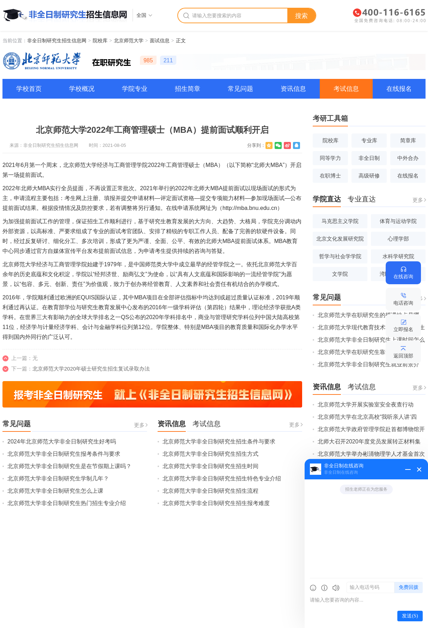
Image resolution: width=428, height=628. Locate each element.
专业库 (369, 140)
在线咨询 (403, 276)
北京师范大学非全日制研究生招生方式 (210, 454)
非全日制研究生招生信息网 (56, 40)
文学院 (340, 274)
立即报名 (403, 329)
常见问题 (240, 88)
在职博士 (330, 176)
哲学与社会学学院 (340, 256)
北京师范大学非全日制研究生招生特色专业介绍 (222, 478)
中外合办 (407, 158)
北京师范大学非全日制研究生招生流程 (210, 491)
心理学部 (398, 239)
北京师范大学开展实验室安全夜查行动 (366, 405)
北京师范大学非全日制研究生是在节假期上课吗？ (69, 466)
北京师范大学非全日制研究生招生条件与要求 (219, 441)
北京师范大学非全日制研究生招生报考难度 (216, 503)
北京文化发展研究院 (340, 239)
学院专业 (134, 88)
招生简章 (187, 88)
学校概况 (81, 88)
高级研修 (369, 176)
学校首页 (29, 88)
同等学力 (330, 158)
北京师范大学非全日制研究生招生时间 (210, 466)
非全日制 (369, 158)
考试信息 (346, 88)
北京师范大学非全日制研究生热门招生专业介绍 (66, 503)
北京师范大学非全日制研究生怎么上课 (55, 491)
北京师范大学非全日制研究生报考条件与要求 (63, 454)
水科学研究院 (398, 256)
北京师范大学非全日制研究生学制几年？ (58, 478)
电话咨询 (403, 303)
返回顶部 (403, 356)
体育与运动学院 (398, 221)
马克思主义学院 (340, 221)
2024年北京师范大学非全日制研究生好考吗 (61, 441)
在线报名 (399, 88)
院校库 (100, 40)
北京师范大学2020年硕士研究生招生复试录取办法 (91, 369)
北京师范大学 (128, 40)
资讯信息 (293, 88)
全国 (141, 15)
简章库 (408, 140)
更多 (139, 425)
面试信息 (160, 40)
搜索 (301, 15)
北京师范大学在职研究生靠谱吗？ (360, 352)
